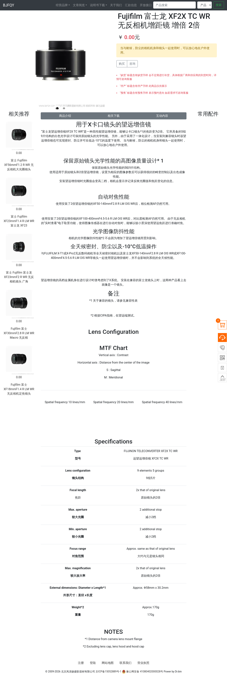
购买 (122, 63)
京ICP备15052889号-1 (108, 671)
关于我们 (116, 5)
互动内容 (162, 116)
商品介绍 (65, 116)
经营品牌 (62, 5)
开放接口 (146, 5)
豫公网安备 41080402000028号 (142, 671)
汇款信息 (131, 5)
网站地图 (108, 663)
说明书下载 (97, 5)
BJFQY (8, 5)
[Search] (174, 5)
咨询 (132, 63)
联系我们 (125, 663)
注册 (81, 663)
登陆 (93, 663)
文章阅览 (79, 5)
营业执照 (143, 663)
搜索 (219, 5)
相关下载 (114, 116)
